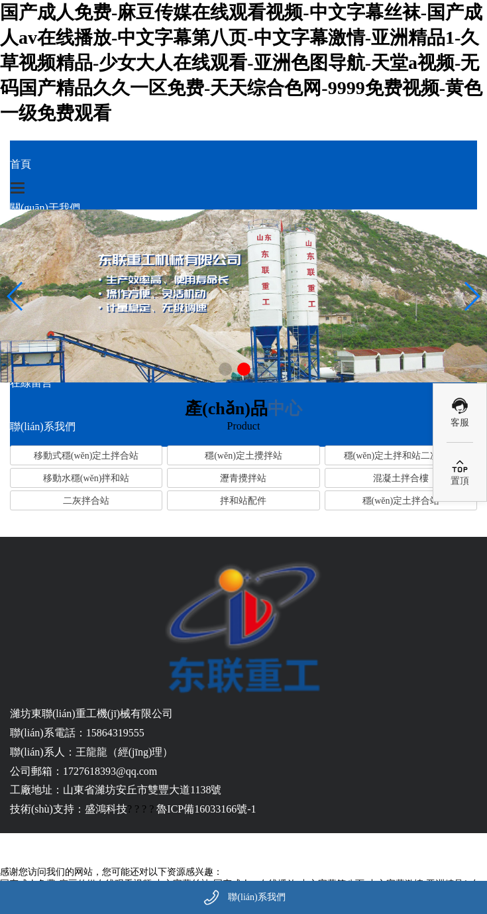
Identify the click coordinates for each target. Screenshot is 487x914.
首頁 (20, 164)
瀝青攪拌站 (243, 478)
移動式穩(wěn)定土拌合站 (86, 456)
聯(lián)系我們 (256, 897)
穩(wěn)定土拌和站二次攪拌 (401, 456)
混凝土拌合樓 (401, 478)
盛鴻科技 (106, 809)
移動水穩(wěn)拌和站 (86, 478)
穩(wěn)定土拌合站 (401, 501)
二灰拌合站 (86, 501)
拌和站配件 (243, 501)
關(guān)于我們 (45, 207)
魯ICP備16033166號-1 (206, 809)
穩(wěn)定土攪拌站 (243, 456)
